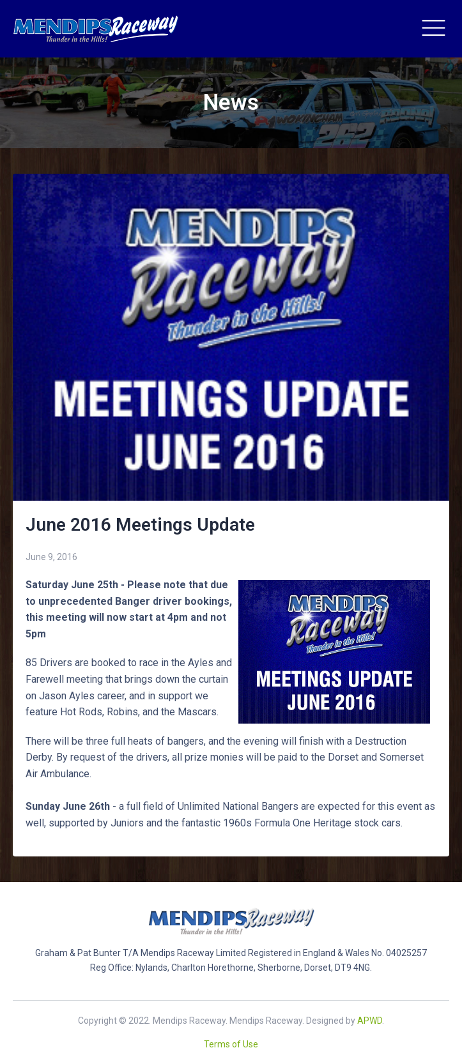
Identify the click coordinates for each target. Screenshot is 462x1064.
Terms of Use (231, 1044)
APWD (369, 1020)
